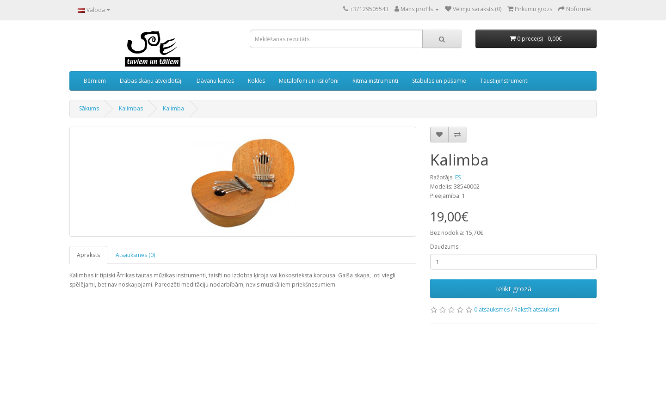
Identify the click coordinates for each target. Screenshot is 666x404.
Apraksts (88, 255)
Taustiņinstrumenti (504, 81)
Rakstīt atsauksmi (536, 309)
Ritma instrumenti (375, 81)
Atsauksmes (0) (135, 255)
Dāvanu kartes (215, 81)
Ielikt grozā (513, 288)
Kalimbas (131, 108)
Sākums (89, 108)
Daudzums (444, 247)
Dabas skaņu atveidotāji (151, 81)
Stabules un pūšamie (439, 81)
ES (458, 177)
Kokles (256, 81)
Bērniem (95, 81)
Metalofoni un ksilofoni (309, 81)
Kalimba (173, 108)
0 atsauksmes (492, 309)
